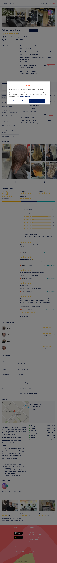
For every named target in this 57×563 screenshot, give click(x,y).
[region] (28, 92)
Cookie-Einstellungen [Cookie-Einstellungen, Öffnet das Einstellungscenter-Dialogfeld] (20, 100)
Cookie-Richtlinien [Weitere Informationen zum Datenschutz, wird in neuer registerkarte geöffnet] (25, 96)
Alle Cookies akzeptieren (37, 100)
